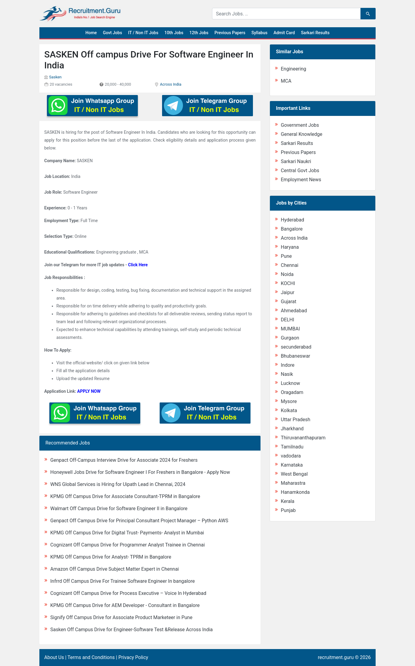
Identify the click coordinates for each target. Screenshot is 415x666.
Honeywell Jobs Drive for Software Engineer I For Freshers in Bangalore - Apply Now (140, 472)
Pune (286, 256)
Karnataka (292, 465)
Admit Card (284, 32)
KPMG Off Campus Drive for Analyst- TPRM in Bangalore (110, 557)
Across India (170, 84)
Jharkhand (292, 428)
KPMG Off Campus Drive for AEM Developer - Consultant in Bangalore (125, 605)
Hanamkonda (295, 492)
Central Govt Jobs (300, 170)
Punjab (288, 510)
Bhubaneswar (295, 356)
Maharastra (293, 483)
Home (91, 32)
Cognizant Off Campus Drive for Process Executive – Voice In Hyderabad (128, 593)
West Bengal (294, 474)
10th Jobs (174, 32)
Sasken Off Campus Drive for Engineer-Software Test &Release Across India (131, 629)
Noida (287, 274)
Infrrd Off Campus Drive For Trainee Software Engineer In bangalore (122, 581)
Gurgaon (290, 338)
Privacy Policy (133, 657)
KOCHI (288, 283)
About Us (54, 657)
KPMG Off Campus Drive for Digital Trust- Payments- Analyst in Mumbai (127, 533)
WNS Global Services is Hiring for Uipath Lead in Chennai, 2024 (117, 484)
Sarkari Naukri (296, 161)
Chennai (289, 265)
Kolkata (289, 410)
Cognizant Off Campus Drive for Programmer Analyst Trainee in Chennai (127, 545)
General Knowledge (301, 134)
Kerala (287, 501)
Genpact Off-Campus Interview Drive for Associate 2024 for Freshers (124, 460)
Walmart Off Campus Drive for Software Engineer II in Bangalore (119, 508)
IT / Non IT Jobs (143, 32)
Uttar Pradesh (295, 419)
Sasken (55, 77)
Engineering (293, 69)
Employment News (301, 179)
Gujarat (288, 301)
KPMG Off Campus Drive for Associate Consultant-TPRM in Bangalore (125, 496)
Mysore (289, 401)
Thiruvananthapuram (303, 438)
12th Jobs (198, 32)
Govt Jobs (112, 32)
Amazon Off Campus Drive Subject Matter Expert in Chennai (114, 569)
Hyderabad (292, 220)
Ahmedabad (294, 310)
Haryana (290, 247)
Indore (287, 365)
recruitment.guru (336, 657)
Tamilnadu (292, 447)
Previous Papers (229, 32)
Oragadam (292, 392)
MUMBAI (290, 329)
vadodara (291, 456)
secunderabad (296, 347)
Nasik (287, 374)
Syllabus (259, 32)
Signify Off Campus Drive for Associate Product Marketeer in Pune (121, 617)
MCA (286, 81)
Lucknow (290, 383)
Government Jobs (300, 125)
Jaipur (287, 292)
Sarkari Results (315, 32)
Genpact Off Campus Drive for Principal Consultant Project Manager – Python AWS (139, 520)
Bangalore (292, 229)
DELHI (287, 320)
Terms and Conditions (91, 657)
